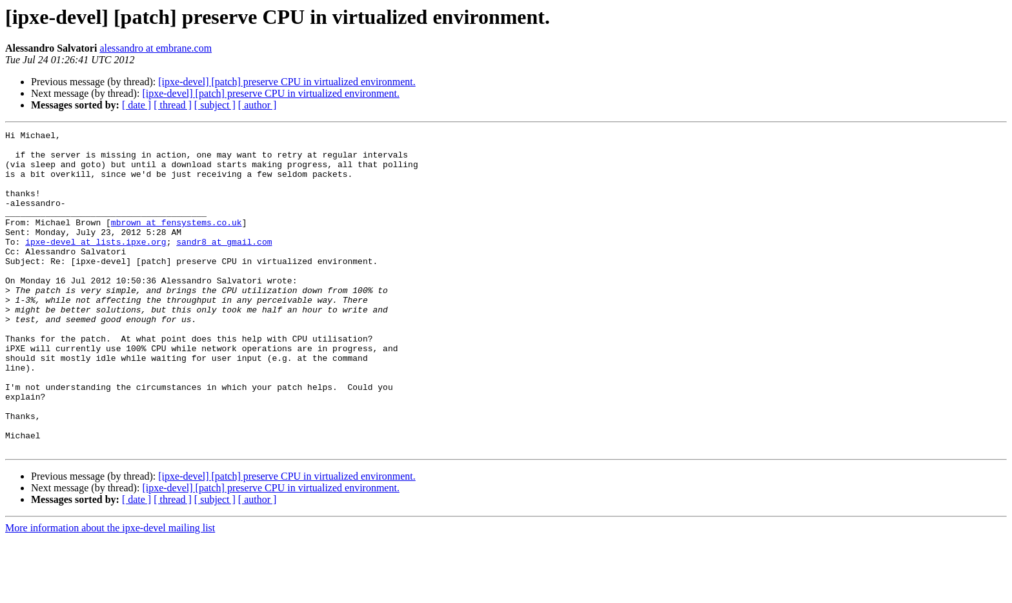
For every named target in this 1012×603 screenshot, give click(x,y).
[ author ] (257, 104)
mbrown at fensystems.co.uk (176, 241)
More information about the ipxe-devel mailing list (110, 591)
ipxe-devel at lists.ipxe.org (95, 265)
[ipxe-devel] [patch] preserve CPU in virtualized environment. (287, 81)
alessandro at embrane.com (155, 48)
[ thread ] (173, 104)
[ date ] (136, 104)
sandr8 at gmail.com (224, 265)
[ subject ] (215, 104)
